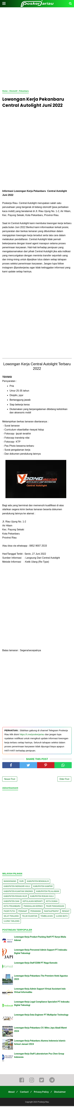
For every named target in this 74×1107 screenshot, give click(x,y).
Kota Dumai (51, 902)
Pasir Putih (9, 912)
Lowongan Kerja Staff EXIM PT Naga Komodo (35, 963)
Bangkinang (10, 882)
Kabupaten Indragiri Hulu (17, 887)
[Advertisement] (37, 48)
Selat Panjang (11, 917)
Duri (21, 882)
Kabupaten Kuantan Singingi (18, 892)
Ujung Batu (62, 917)
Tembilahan (46, 917)
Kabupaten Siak (11, 902)
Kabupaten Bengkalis (38, 882)
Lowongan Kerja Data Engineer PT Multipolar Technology (41, 1015)
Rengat (65, 912)
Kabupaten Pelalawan (47, 892)
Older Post (64, 780)
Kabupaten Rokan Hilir (15, 897)
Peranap (22, 912)
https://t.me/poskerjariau (32, 735)
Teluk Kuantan (29, 917)
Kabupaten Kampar (43, 887)
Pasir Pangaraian (55, 907)
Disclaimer (62, 1093)
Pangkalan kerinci (33, 907)
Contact (23, 1093)
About (9, 1093)
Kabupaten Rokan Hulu (42, 897)
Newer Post (9, 780)
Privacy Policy (41, 1093)
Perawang (35, 912)
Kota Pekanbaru (12, 907)
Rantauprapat (51, 912)
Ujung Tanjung (11, 922)
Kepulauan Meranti (33, 902)
